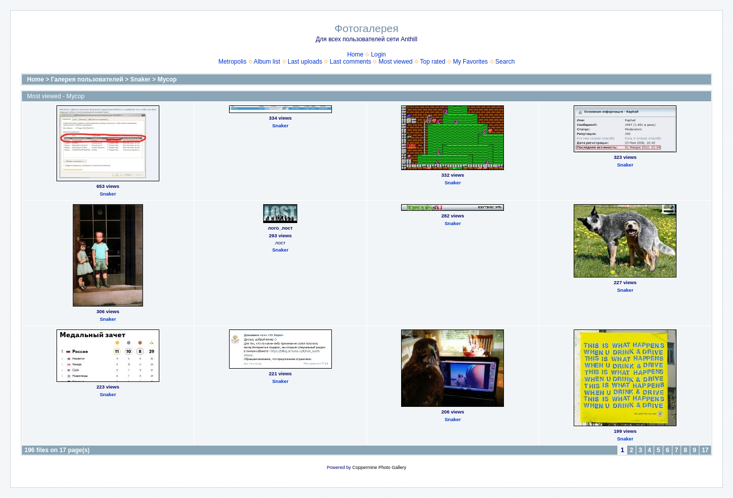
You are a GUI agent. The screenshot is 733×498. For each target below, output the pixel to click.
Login (378, 54)
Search (505, 61)
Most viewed (396, 61)
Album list (266, 61)
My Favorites (470, 61)
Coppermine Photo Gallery (379, 467)
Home (355, 54)
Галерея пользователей (87, 79)
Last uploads (305, 61)
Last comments (350, 61)
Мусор (167, 79)
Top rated (432, 61)
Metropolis (232, 61)
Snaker (140, 79)
